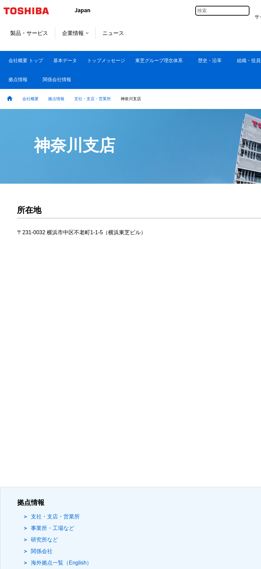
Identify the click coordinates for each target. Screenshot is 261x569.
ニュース (113, 33)
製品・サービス (29, 33)
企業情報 (75, 33)
